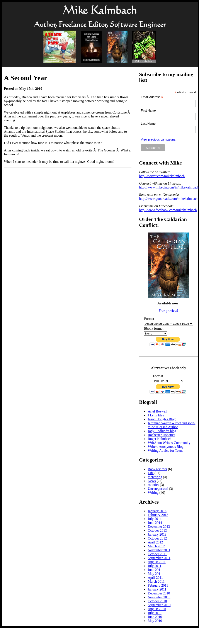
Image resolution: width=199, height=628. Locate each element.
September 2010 (159, 605)
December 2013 (159, 526)
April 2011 (155, 577)
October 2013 (157, 530)
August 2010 (157, 609)
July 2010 (155, 613)
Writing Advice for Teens (165, 450)
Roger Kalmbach (160, 439)
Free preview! (168, 310)
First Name (148, 110)
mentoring (155, 477)
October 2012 (157, 538)
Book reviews (157, 469)
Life (151, 473)
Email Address (152, 97)
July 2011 (154, 566)
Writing (153, 492)
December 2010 (159, 593)
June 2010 (155, 617)
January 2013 (157, 534)
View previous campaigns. (158, 139)
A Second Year (25, 78)
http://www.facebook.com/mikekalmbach (168, 210)
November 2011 (159, 550)
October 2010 (157, 601)
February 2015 (158, 515)
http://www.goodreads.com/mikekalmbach (168, 198)
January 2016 (157, 511)
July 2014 (155, 519)
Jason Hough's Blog (161, 419)
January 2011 (157, 589)
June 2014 (155, 522)
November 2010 (159, 597)
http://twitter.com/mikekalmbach (162, 176)
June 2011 (155, 570)
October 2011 (157, 554)
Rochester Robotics (161, 435)
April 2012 (155, 542)
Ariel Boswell (157, 411)
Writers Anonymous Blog (166, 446)
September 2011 (159, 558)
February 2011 (158, 585)
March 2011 (156, 581)
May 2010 (155, 621)
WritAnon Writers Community (169, 443)
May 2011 (155, 573)
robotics (153, 485)
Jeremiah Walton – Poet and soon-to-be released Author (171, 425)
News (152, 481)
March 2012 (156, 546)
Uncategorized (158, 489)
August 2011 (157, 562)
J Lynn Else (156, 415)
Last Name (148, 123)
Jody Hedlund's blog (162, 431)
